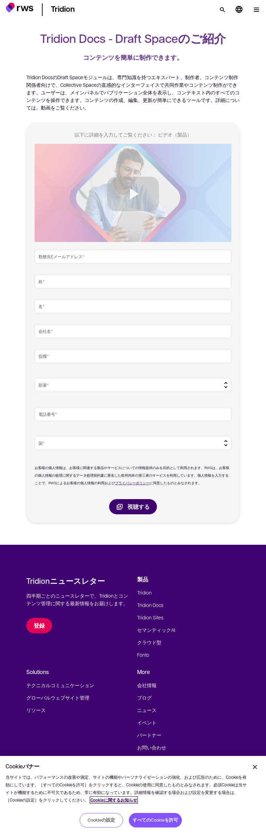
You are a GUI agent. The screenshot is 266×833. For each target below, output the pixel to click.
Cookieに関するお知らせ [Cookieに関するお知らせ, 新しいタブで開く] (113, 800)
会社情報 (147, 685)
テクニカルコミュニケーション (60, 685)
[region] (133, 794)
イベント (147, 722)
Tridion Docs (150, 605)
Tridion (144, 592)
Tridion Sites (150, 617)
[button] (20, 8)
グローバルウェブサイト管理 (57, 697)
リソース (36, 710)
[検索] (222, 9)
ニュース (147, 710)
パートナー (149, 735)
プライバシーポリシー (132, 482)
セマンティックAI (156, 630)
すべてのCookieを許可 (155, 820)
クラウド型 (149, 642)
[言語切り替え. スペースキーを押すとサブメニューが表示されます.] (239, 9)
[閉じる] (255, 767)
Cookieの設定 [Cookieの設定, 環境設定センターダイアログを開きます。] (101, 820)
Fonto (143, 655)
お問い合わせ (151, 747)
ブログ (144, 697)
